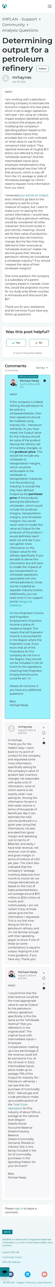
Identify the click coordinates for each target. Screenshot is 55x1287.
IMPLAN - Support (19, 19)
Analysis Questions (20, 30)
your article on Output (33, 195)
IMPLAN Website (11, 1262)
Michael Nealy (29, 380)
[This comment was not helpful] (43, 738)
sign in (18, 1208)
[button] (49, 6)
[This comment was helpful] (43, 727)
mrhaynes (21, 77)
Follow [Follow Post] (42, 68)
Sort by (40, 367)
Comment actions (44, 380)
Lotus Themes (44, 1282)
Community (13, 24)
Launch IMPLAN (10, 1252)
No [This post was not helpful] (40, 342)
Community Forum (12, 1257)
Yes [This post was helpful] (18, 342)
